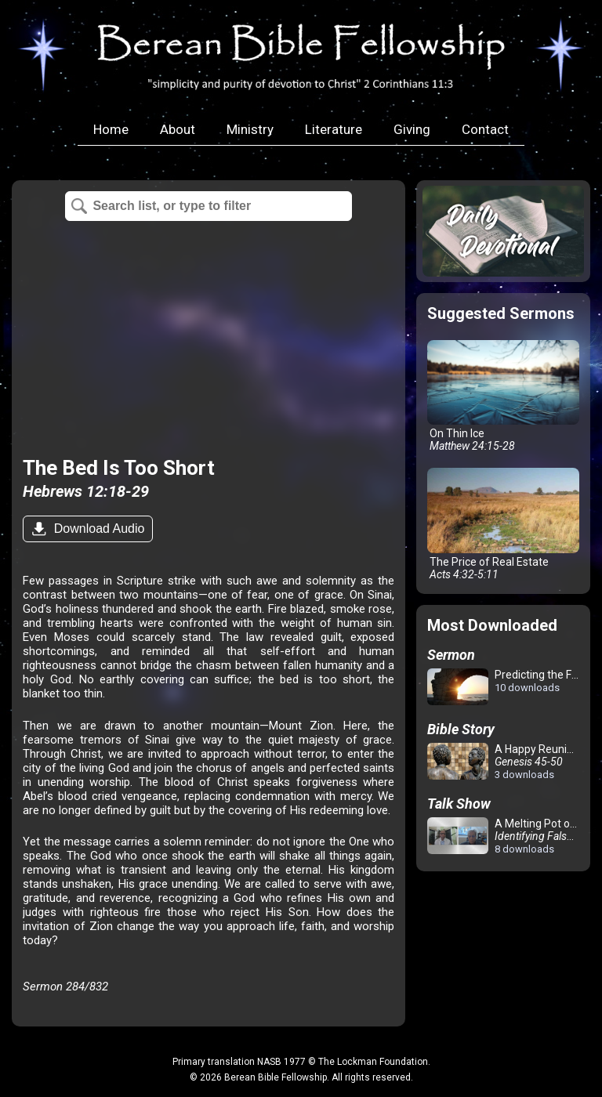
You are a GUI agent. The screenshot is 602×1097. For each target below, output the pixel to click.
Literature (333, 129)
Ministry (250, 129)
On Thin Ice (502, 396)
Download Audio (97, 528)
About (177, 129)
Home (111, 129)
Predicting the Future (506, 687)
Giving (411, 129)
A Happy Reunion (503, 761)
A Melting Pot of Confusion (506, 836)
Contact (485, 129)
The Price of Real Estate (502, 524)
